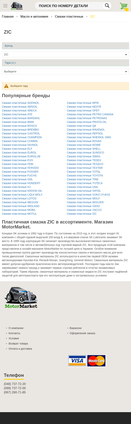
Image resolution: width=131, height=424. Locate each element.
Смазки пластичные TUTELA (85, 183)
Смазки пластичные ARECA (19, 110)
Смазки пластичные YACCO (84, 209)
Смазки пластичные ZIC (82, 213)
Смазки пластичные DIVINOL (20, 144)
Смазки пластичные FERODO (20, 167)
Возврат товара (18, 343)
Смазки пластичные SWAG (83, 156)
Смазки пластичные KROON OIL (22, 190)
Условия (14, 338)
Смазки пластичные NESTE (84, 106)
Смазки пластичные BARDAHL (21, 118)
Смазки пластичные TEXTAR (85, 167)
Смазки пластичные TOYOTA (85, 175)
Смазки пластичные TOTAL (84, 171)
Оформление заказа (82, 333)
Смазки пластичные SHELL (84, 148)
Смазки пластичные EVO (17, 160)
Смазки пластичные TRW (82, 179)
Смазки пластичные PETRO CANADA (90, 114)
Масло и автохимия (34, 16)
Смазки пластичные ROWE (84, 144)
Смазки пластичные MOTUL (19, 213)
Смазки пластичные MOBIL (19, 209)
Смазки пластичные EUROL (19, 152)
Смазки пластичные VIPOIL (84, 190)
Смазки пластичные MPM (83, 102)
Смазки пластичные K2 (16, 186)
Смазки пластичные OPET (83, 110)
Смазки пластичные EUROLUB (21, 156)
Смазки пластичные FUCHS (19, 175)
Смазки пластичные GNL (17, 179)
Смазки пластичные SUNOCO (85, 152)
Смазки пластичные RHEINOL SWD (89, 137)
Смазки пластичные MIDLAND (20, 206)
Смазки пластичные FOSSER (20, 171)
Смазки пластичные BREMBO (20, 129)
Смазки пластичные (69, 16)
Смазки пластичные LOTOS (19, 198)
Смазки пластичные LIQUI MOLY (22, 194)
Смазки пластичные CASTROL (21, 133)
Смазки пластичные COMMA (20, 141)
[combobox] (73, 6)
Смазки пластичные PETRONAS (87, 118)
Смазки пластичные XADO (83, 206)
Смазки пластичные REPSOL (85, 133)
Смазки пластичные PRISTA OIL (87, 121)
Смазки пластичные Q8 (81, 125)
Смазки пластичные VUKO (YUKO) (88, 194)
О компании (16, 328)
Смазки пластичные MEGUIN (20, 202)
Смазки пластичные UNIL (82, 186)
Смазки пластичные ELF (17, 148)
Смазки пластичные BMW (18, 121)
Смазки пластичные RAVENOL (86, 129)
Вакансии (76, 328)
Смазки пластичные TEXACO (85, 164)
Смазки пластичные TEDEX (84, 160)
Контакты (14, 333)
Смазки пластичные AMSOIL (19, 106)
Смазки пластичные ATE (17, 114)
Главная (8, 16)
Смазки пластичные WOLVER (85, 202)
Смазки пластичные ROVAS (84, 141)
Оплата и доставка (20, 348)
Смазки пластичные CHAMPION (22, 137)
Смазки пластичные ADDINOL (20, 102)
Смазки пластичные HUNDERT (21, 183)
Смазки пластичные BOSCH (19, 125)
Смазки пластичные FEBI (17, 164)
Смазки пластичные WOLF (83, 198)
